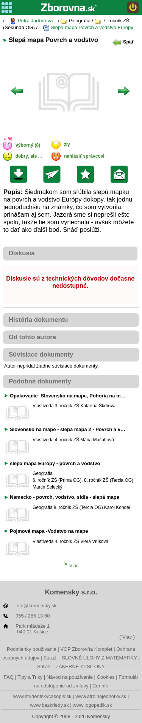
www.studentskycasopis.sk (42, 696)
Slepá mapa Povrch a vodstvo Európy (88, 28)
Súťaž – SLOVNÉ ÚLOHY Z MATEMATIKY (90, 658)
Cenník (100, 686)
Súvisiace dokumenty (41, 354)
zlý (67, 144)
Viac (71, 565)
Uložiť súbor (20, 174)
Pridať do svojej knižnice (87, 174)
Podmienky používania (31, 649)
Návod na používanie (70, 677)
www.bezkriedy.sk (49, 705)
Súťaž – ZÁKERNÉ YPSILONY (71, 666)
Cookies (106, 677)
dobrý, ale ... (29, 156)
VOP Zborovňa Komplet (86, 649)
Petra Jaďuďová (31, 21)
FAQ (9, 677)
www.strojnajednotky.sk (100, 696)
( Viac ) (127, 637)
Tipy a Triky (29, 677)
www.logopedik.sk (92, 705)
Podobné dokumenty (40, 381)
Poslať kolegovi (53, 174)
